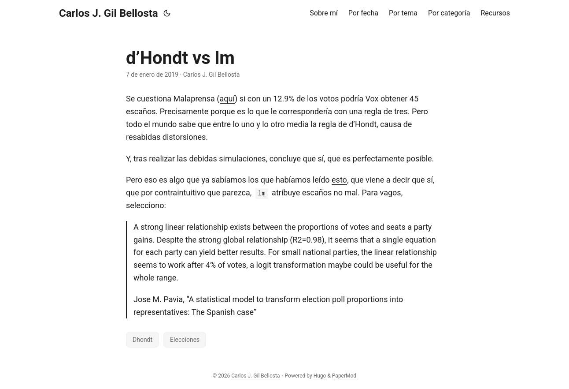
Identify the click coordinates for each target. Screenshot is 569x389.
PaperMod (344, 376)
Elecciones (185, 339)
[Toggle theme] (167, 13)
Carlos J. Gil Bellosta (108, 13)
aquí (227, 98)
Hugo (320, 376)
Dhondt (142, 339)
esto (339, 179)
